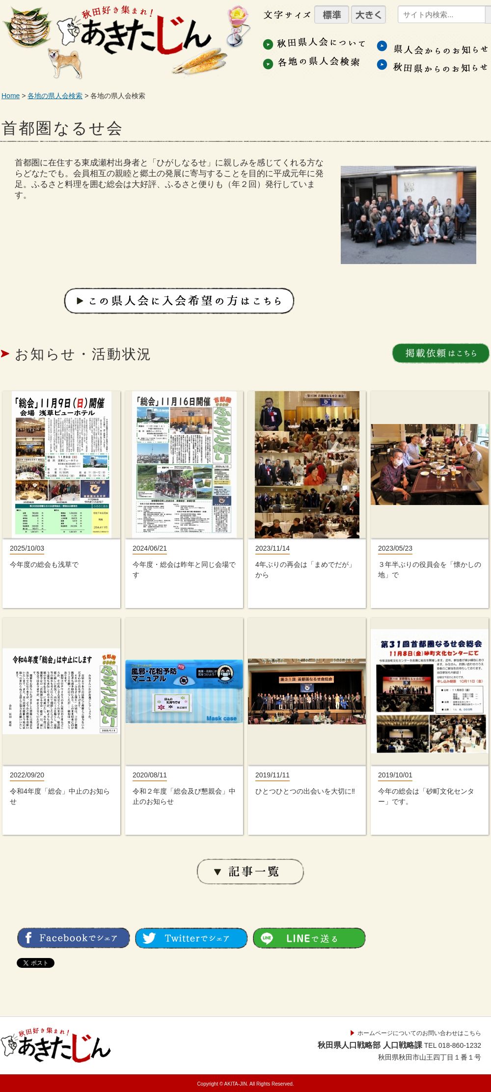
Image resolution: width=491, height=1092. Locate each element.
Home (10, 96)
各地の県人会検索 (54, 96)
